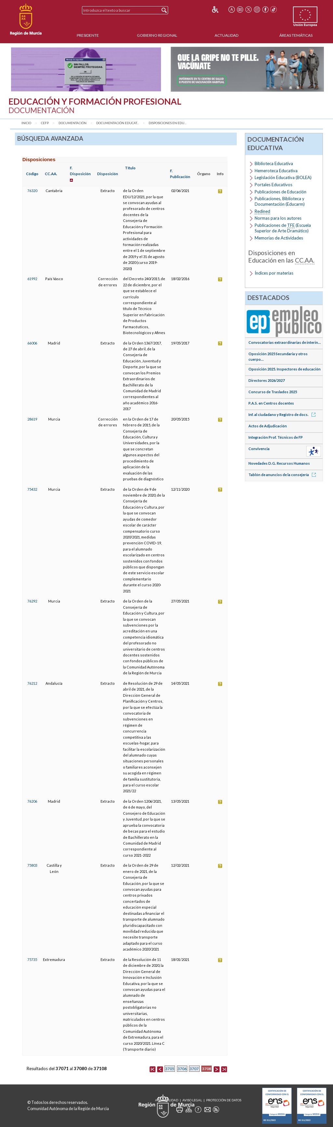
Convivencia (259, 449)
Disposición (107, 174)
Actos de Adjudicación (267, 426)
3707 (194, 1068)
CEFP (45, 123)
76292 (32, 601)
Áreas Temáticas (296, 35)
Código (32, 174)
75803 (32, 865)
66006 (32, 343)
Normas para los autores (278, 218)
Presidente (88, 35)
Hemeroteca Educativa (276, 170)
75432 (32, 489)
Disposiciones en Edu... (167, 123)
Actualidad (226, 35)
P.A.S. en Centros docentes (271, 403)
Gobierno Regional (157, 35)
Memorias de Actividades (279, 237)
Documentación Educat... (117, 123)
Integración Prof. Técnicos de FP (275, 437)
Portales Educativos (273, 184)
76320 (32, 190)
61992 (32, 279)
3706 (182, 1068)
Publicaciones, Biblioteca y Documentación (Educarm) (280, 201)
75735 (32, 959)
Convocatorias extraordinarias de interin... (284, 342)
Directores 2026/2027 (266, 380)
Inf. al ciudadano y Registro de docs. (283, 414)
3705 (169, 1068)
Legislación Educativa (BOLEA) (283, 177)
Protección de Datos (223, 1100)
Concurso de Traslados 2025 (272, 392)
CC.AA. (51, 174)
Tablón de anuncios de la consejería (283, 475)
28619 (32, 419)
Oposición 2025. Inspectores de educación (284, 369)
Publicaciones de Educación (280, 191)
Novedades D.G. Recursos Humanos (279, 463)
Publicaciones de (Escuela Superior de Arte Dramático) (283, 228)
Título (130, 168)
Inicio (26, 123)
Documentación (73, 123)
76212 (32, 683)
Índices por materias (274, 273)
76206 (32, 801)
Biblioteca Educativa (274, 163)
